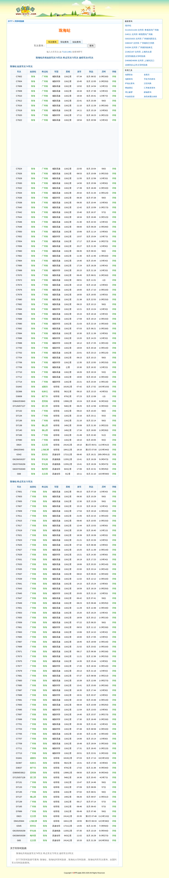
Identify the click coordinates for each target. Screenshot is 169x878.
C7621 (19, 535)
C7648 (19, 227)
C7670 (19, 275)
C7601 (19, 491)
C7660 (19, 251)
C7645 (19, 593)
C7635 (19, 569)
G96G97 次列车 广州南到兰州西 (139, 43)
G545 (19, 826)
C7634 (19, 193)
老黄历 (146, 75)
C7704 (19, 357)
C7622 (19, 120)
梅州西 (45, 469)
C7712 (19, 377)
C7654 (19, 241)
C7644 (19, 217)
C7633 (19, 564)
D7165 (19, 806)
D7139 (19, 801)
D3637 (19, 768)
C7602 (19, 76)
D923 (19, 816)
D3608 (19, 396)
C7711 (19, 748)
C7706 (19, 362)
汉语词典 (147, 83)
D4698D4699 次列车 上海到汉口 (139, 60)
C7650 (19, 231)
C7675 (19, 661)
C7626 (19, 173)
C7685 (19, 685)
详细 (114, 76)
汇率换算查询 (149, 88)
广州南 (45, 76)
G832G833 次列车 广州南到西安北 (141, 39)
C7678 (19, 294)
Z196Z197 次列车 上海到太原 (138, 52)
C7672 (19, 280)
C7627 (19, 550)
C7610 (19, 96)
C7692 (19, 328)
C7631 (19, 559)
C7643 (19, 588)
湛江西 (45, 406)
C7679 (19, 671)
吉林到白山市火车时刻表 (136, 65)
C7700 (19, 348)
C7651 (19, 608)
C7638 (19, 202)
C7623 (19, 540)
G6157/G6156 (19, 464)
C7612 (19, 101)
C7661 (19, 627)
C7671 (19, 651)
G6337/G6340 (19, 469)
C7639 (19, 579)
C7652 (19, 236)
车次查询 (52, 42)
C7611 (19, 516)
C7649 (19, 603)
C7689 (19, 695)
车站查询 (64, 42)
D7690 (19, 440)
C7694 (19, 333)
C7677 (19, 666)
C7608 (19, 91)
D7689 (19, 811)
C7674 (19, 285)
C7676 (19, 290)
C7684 (19, 309)
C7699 (19, 719)
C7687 (19, 690)
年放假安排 (130, 96)
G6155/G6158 (19, 831)
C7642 (19, 212)
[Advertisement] (64, 144)
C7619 (19, 530)
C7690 (19, 324)
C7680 (19, 299)
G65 (19, 840)
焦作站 (128, 25)
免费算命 (129, 75)
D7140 (19, 430)
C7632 (19, 188)
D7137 (19, 797)
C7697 (19, 714)
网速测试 (129, 88)
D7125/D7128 (19, 777)
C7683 (19, 680)
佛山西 (45, 425)
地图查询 (129, 79)
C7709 (19, 743)
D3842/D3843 (19, 401)
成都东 (45, 386)
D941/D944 (19, 821)
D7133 (19, 787)
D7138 (19, 425)
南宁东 (45, 396)
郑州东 (45, 454)
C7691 (19, 700)
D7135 (19, 792)
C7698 (19, 343)
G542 (19, 454)
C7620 (19, 115)
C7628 (19, 178)
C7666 (19, 265)
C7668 (19, 270)
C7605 (19, 501)
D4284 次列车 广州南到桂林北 (139, 47)
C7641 (19, 584)
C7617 (19, 525)
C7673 (19, 656)
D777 (10, 21)
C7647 (19, 598)
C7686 (19, 314)
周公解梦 (129, 92)
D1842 (19, 386)
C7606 (19, 86)
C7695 (19, 709)
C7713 (19, 753)
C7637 (19, 574)
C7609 (19, 511)
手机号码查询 (149, 79)
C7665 (19, 637)
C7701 (19, 724)
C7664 (19, 261)
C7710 (19, 372)
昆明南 (45, 401)
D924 (19, 445)
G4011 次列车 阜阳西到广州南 (139, 34)
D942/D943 (19, 449)
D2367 (19, 763)
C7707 (19, 739)
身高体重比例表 (150, 96)
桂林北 (45, 391)
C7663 (19, 632)
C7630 (19, 183)
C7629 (19, 554)
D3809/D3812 (19, 772)
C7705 (19, 734)
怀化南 (45, 459)
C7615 (19, 521)
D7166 (19, 435)
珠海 (33, 76)
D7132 (19, 411)
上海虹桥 (45, 449)
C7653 (19, 613)
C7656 (19, 246)
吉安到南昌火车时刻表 (135, 56)
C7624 (19, 169)
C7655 (19, 617)
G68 (19, 474)
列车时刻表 (19, 21)
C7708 (19, 367)
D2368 (19, 391)
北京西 (45, 445)
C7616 (19, 105)
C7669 (19, 646)
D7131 (19, 782)
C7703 (19, 729)
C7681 (19, 676)
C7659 (19, 622)
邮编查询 (147, 92)
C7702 (19, 353)
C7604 (19, 81)
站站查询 (77, 42)
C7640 (19, 207)
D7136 (19, 420)
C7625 (19, 545)
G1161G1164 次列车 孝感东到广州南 (142, 30)
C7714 (19, 382)
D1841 (19, 758)
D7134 (19, 416)
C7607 (19, 506)
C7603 (19, 496)
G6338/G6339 (19, 835)
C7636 (19, 198)
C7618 (19, 110)
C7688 (19, 319)
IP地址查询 (129, 83)
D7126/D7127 (19, 406)
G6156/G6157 (19, 459)
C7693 (19, 705)
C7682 (19, 304)
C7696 (19, 338)
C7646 (19, 222)
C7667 (19, 642)
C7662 (19, 256)
